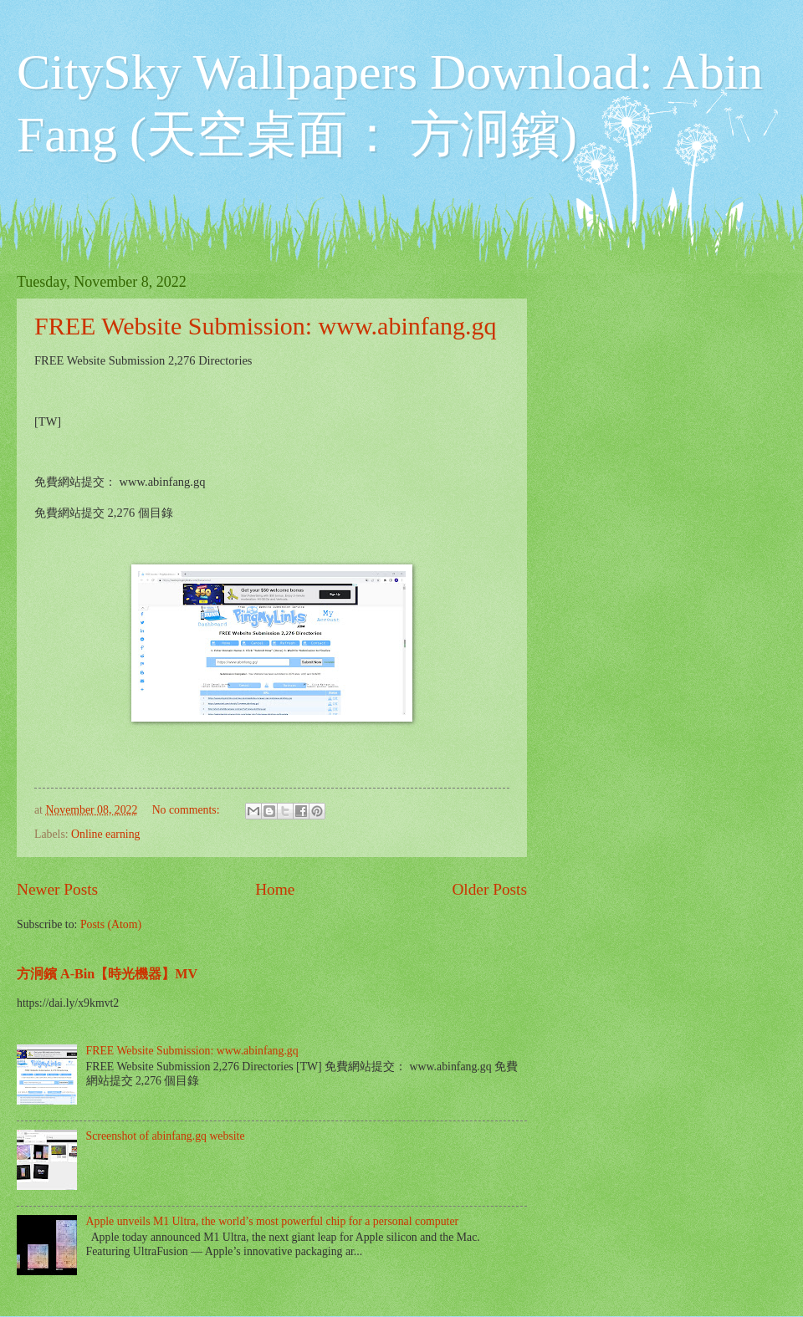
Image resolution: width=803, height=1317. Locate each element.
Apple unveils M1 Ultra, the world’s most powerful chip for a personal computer (272, 1221)
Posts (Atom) (110, 924)
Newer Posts (57, 889)
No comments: (187, 810)
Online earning (105, 834)
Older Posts (489, 889)
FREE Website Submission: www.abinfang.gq (265, 325)
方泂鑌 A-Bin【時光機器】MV (107, 974)
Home (274, 889)
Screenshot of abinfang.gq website (165, 1136)
